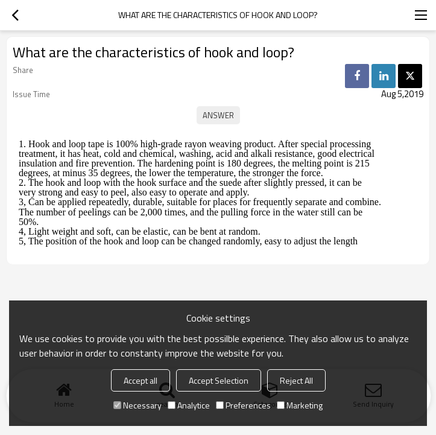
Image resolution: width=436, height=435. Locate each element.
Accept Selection (218, 380)
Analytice (189, 405)
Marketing (300, 405)
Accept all (140, 380)
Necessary (137, 405)
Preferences (243, 405)
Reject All (296, 380)
